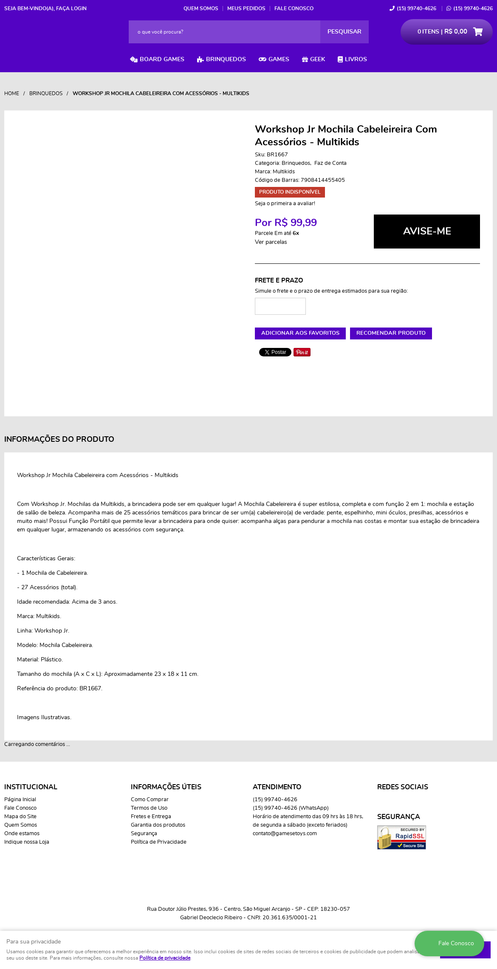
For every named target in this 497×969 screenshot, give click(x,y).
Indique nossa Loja (26, 842)
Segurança (144, 833)
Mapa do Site (20, 816)
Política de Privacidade (158, 842)
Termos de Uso (149, 808)
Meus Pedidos (246, 8)
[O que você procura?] (344, 31)
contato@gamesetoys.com (285, 833)
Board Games (162, 59)
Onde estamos (22, 833)
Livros (356, 59)
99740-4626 (416, 8)
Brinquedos (226, 59)
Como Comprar (150, 799)
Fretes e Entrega (151, 816)
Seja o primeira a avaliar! (285, 203)
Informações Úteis (166, 787)
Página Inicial (20, 799)
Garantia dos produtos (158, 825)
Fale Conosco (293, 8)
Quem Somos (201, 8)
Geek (317, 59)
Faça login (71, 8)
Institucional (30, 787)
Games (278, 59)
